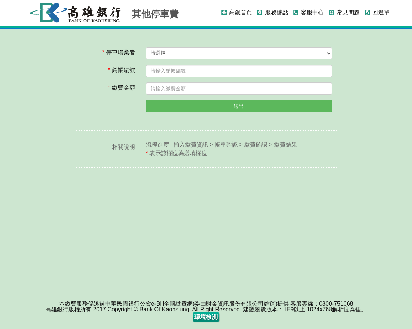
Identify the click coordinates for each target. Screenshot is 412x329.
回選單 (381, 12)
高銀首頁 (240, 12)
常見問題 (348, 12)
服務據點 (276, 12)
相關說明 (123, 147)
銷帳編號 (121, 70)
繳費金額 (121, 88)
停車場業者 (118, 52)
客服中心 (312, 12)
